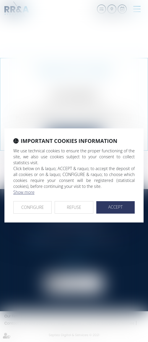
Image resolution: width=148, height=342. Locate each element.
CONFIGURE (32, 207)
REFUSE (74, 207)
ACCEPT (115, 207)
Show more (24, 192)
